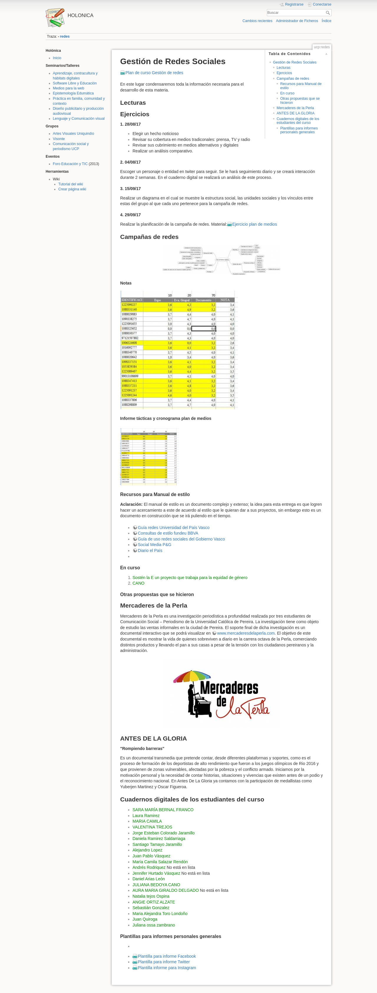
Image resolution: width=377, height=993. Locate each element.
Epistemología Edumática (73, 93)
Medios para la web (68, 88)
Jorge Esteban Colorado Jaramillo (164, 833)
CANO (138, 583)
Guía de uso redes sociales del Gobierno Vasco (181, 539)
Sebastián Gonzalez (151, 907)
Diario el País (150, 550)
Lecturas (283, 68)
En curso (287, 93)
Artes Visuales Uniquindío (73, 134)
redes (65, 36)
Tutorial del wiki (70, 184)
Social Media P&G (154, 544)
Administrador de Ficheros (297, 21)
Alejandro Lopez (147, 850)
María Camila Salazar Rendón (160, 861)
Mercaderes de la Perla (295, 108)
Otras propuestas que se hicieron (300, 100)
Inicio (57, 58)
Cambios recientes (257, 21)
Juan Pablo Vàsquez (151, 856)
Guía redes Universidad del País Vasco (173, 527)
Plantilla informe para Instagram (167, 967)
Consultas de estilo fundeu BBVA (168, 533)
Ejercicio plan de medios (254, 224)
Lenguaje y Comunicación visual (79, 119)
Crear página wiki (72, 189)
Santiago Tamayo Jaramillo (157, 844)
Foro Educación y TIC (70, 164)
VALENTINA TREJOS (152, 827)
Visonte (59, 139)
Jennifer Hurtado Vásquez (156, 873)
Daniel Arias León (149, 878)
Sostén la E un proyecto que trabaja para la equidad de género (190, 577)
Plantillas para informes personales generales (299, 130)
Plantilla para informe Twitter (164, 961)
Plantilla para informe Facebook (167, 956)
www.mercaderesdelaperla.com (246, 633)
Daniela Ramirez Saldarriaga (159, 838)
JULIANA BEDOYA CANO (156, 884)
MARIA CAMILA (147, 821)
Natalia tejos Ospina (151, 896)
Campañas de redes (293, 78)
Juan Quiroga (145, 919)
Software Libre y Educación (75, 83)
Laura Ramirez (146, 815)
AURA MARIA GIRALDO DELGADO (166, 890)
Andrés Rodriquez (149, 867)
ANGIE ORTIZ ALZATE (154, 902)
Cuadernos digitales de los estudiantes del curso (298, 121)
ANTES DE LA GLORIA (296, 113)
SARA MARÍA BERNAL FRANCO (163, 809)
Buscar (328, 13)
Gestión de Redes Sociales (295, 62)
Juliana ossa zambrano (154, 925)
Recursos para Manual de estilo (300, 86)
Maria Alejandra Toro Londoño (160, 913)
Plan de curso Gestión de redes (154, 72)
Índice (326, 21)
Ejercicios (284, 73)
